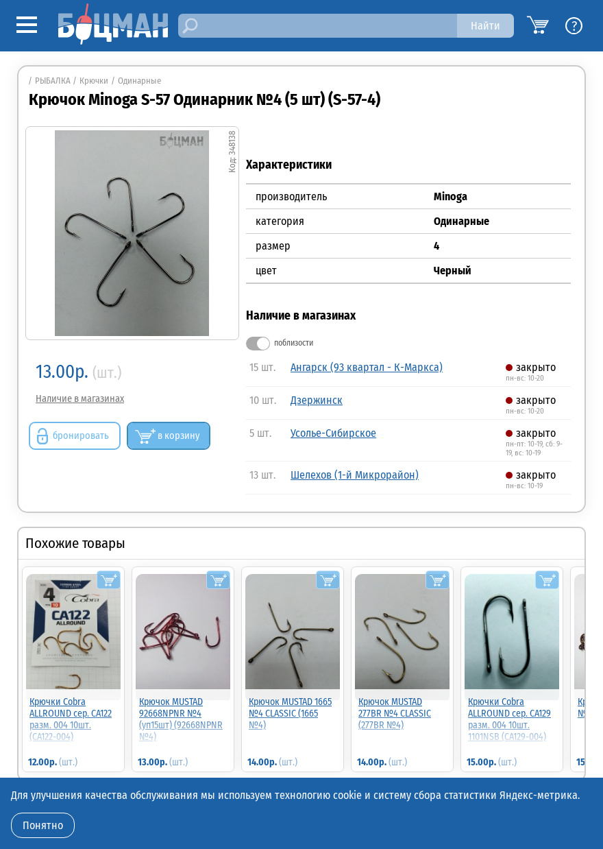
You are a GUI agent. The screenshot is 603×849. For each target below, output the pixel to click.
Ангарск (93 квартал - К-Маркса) (367, 367)
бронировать (81, 436)
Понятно (43, 825)
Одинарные (139, 80)
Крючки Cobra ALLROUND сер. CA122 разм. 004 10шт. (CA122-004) (70, 719)
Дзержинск (317, 400)
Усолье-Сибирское (333, 433)
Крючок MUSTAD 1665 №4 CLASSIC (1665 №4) (290, 713)
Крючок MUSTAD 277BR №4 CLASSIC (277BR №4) (394, 713)
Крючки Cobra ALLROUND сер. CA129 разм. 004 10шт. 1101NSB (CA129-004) (509, 719)
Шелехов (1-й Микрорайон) (355, 474)
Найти (485, 25)
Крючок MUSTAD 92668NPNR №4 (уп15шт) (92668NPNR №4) (181, 719)
